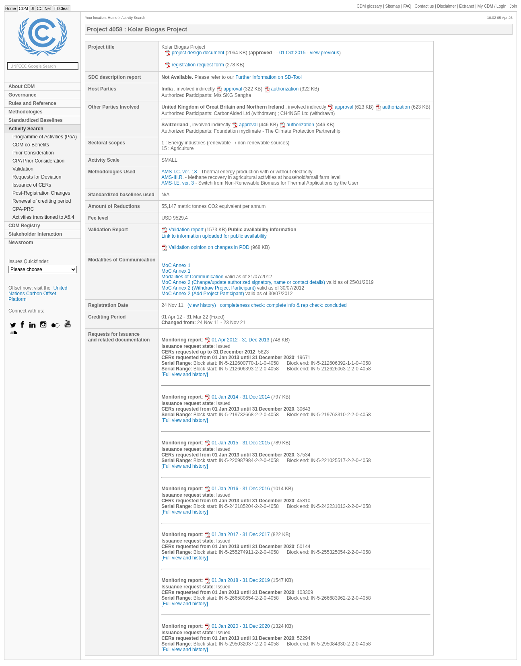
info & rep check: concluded (316, 305)
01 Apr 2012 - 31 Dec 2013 (236, 340)
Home (10, 8)
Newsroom (20, 242)
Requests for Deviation (36, 177)
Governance (22, 95)
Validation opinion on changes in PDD (205, 247)
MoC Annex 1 (175, 265)
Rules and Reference (32, 103)
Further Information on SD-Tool (268, 77)
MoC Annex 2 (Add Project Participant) (202, 293)
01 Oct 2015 (292, 53)
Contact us (424, 6)
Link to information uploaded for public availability (214, 236)
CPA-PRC (23, 209)
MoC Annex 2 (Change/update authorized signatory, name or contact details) (243, 282)
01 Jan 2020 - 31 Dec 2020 (237, 626)
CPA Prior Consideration (38, 161)
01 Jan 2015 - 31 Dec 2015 (237, 443)
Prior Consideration (33, 153)
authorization (281, 89)
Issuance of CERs (31, 185)
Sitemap (392, 6)
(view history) (201, 305)
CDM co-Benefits (30, 145)
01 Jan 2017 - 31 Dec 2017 (237, 534)
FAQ (407, 6)
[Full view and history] (184, 374)
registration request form (194, 65)
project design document (194, 53)
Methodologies (25, 112)
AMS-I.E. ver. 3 (177, 183)
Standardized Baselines (35, 120)
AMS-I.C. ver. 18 (179, 172)
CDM (23, 8)
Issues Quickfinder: (28, 261)
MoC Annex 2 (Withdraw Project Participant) (208, 288)
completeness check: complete (253, 305)
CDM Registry (24, 225)
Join (513, 6)
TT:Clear (61, 8)
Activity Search (25, 129)
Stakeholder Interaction (35, 234)
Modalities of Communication (192, 277)
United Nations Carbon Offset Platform (38, 293)
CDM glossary (369, 6)
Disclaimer (446, 6)
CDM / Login (492, 6)
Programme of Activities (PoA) (44, 137)
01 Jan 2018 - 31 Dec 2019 (237, 580)
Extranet (466, 6)
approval (229, 89)
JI (32, 8)
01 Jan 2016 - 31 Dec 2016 (237, 488)
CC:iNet (44, 8)
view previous (324, 53)
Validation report (182, 229)
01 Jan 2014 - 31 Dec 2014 (237, 397)
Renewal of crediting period (41, 201)
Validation (22, 169)
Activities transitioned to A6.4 (43, 217)
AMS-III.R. (172, 177)
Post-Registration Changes (41, 193)
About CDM (21, 86)
